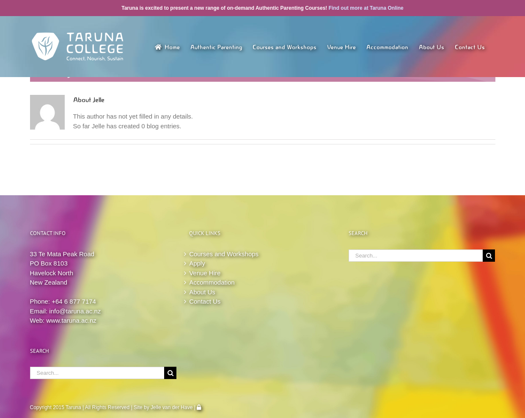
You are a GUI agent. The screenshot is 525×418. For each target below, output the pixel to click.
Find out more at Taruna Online (366, 8)
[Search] (170, 373)
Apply (197, 263)
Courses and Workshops (223, 253)
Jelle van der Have (171, 407)
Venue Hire (204, 273)
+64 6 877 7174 (74, 301)
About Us (202, 292)
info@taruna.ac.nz (75, 311)
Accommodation (212, 282)
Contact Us (204, 301)
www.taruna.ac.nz (71, 320)
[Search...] (97, 373)
